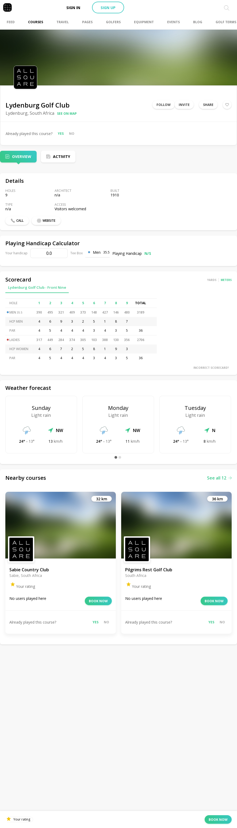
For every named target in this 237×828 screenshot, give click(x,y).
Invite (184, 104)
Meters (226, 280)
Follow (163, 104)
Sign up (108, 7)
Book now (98, 601)
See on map (67, 113)
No (71, 133)
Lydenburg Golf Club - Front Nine (37, 287)
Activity (61, 156)
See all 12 (219, 478)
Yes (61, 133)
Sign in (73, 7)
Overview (21, 156)
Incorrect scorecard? (211, 368)
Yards (211, 280)
